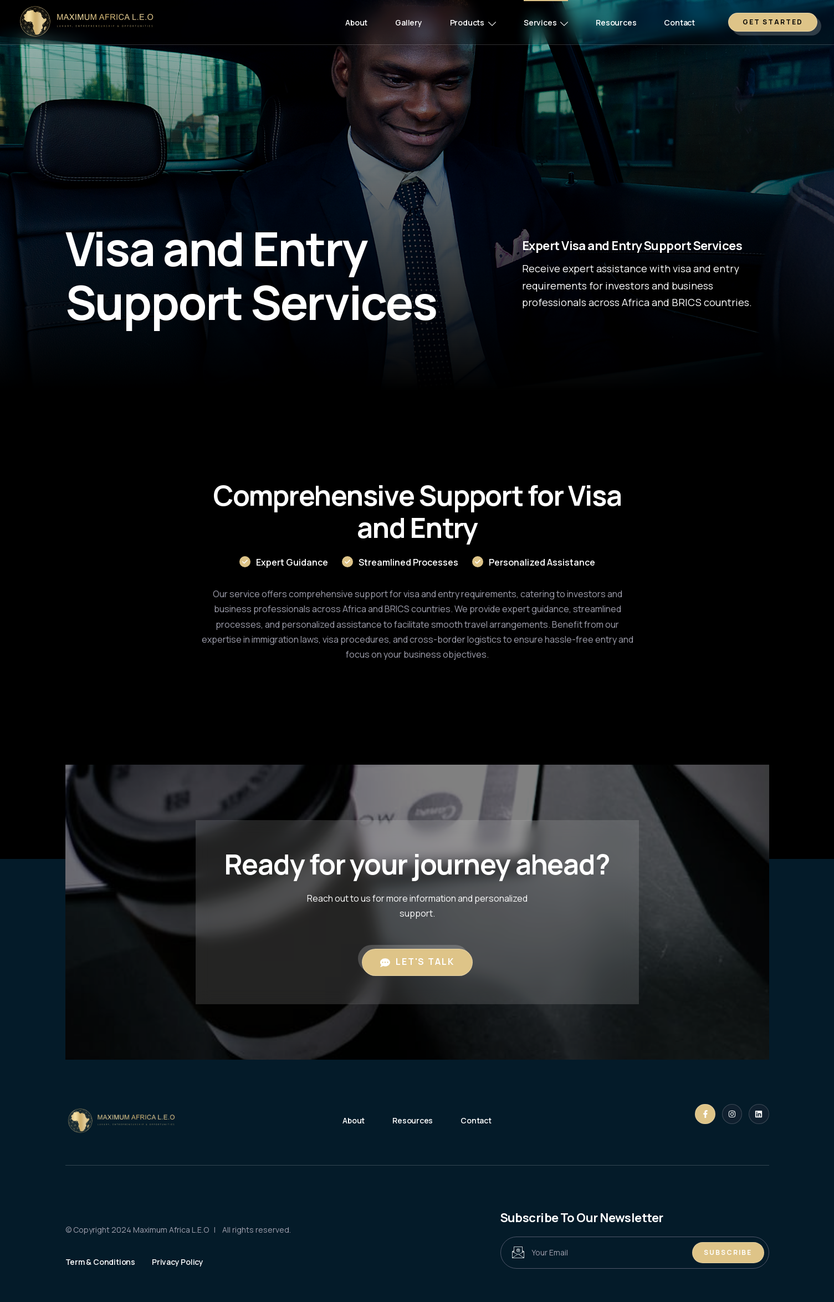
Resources (616, 22)
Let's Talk (417, 961)
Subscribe (728, 1252)
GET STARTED (773, 22)
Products (473, 22)
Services (546, 22)
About (356, 22)
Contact (679, 22)
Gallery (408, 22)
